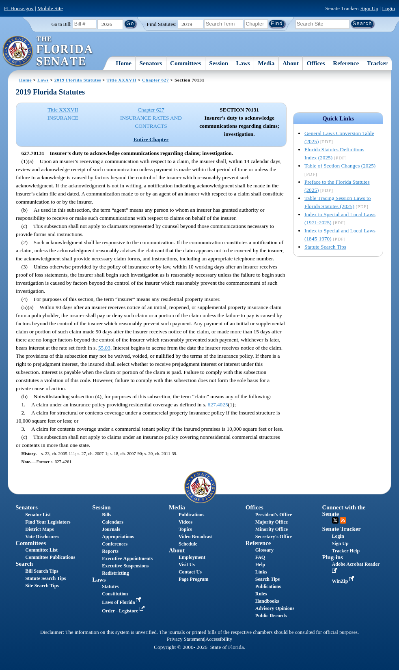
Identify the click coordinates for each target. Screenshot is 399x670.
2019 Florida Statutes (77, 79)
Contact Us (190, 572)
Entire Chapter (151, 139)
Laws (243, 63)
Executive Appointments (127, 558)
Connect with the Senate (344, 510)
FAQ (260, 557)
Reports (110, 551)
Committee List (41, 550)
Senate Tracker (341, 529)
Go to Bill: (61, 24)
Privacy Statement (185, 639)
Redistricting (115, 573)
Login (388, 8)
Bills (106, 515)
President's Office (273, 515)
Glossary (264, 550)
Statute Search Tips (325, 247)
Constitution (115, 594)
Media (266, 63)
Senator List (38, 515)
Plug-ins (332, 557)
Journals (111, 529)
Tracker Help (346, 551)
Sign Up (369, 8)
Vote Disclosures (42, 536)
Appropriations (118, 536)
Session (218, 63)
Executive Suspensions (125, 566)
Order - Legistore (124, 611)
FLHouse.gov (19, 8)
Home (124, 63)
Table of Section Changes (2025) (339, 166)
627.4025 (218, 405)
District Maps (39, 529)
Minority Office (271, 529)
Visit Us (187, 564)
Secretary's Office (273, 536)
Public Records (271, 615)
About (291, 63)
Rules (261, 594)
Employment (192, 557)
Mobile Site (50, 8)
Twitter (335, 520)
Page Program (193, 579)
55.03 (104, 348)
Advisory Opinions (274, 608)
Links (261, 572)
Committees (185, 63)
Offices (316, 63)
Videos (185, 522)
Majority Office (271, 522)
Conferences (114, 544)
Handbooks (267, 601)
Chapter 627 (155, 79)
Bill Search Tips (41, 571)
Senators (151, 63)
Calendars (112, 522)
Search (24, 563)
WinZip (344, 581)
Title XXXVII (122, 79)
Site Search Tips (42, 585)
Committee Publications (50, 557)
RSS (343, 520)
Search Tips (267, 579)
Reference (346, 63)
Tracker (377, 63)
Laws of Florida (122, 602)
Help (260, 564)
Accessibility (218, 639)
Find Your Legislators (47, 522)
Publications (191, 515)
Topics (185, 529)
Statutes (110, 586)
